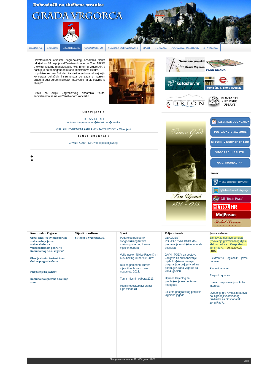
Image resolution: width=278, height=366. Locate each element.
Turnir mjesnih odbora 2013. (137, 278)
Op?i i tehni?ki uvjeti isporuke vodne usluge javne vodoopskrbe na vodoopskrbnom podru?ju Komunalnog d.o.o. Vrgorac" (48, 244)
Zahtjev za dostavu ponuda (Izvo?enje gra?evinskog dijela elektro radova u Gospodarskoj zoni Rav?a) (228, 242)
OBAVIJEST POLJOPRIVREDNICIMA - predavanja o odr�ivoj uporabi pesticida (183, 242)
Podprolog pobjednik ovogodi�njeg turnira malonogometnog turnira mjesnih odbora (135, 242)
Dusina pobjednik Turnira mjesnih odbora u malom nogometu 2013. (135, 268)
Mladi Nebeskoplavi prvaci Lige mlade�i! (136, 287)
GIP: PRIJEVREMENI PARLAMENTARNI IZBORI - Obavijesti (94, 129)
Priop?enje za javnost (43, 271)
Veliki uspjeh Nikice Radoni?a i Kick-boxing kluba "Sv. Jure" (138, 256)
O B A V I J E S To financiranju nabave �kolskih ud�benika (94, 121)
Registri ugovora (220, 275)
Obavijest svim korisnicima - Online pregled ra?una (47, 259)
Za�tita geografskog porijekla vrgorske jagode (183, 293)
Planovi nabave (219, 268)
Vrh (246, 360)
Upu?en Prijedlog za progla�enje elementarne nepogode (181, 281)
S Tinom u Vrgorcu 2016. (90, 237)
